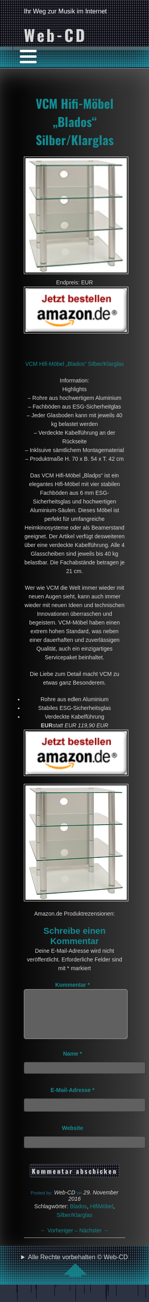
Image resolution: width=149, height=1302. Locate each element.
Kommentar (72, 985)
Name (72, 1063)
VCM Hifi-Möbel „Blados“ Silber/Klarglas (75, 121)
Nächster (94, 1240)
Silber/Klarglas (74, 1224)
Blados (78, 1216)
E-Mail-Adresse (72, 1099)
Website (72, 1137)
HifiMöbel (101, 1216)
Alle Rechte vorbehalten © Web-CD (78, 1274)
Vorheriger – (60, 1240)
